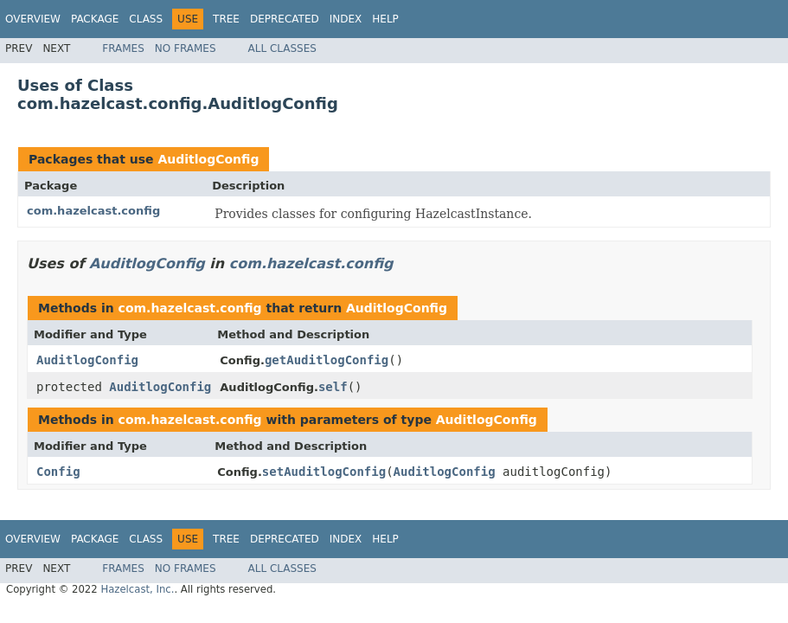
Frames (123, 48)
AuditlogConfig (208, 159)
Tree (226, 19)
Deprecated (284, 19)
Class (146, 19)
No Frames (185, 48)
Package (95, 19)
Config (58, 471)
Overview (33, 19)
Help (385, 19)
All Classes (282, 48)
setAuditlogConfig (324, 471)
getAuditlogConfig (326, 360)
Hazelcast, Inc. (137, 589)
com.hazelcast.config (93, 210)
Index (346, 19)
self (333, 387)
